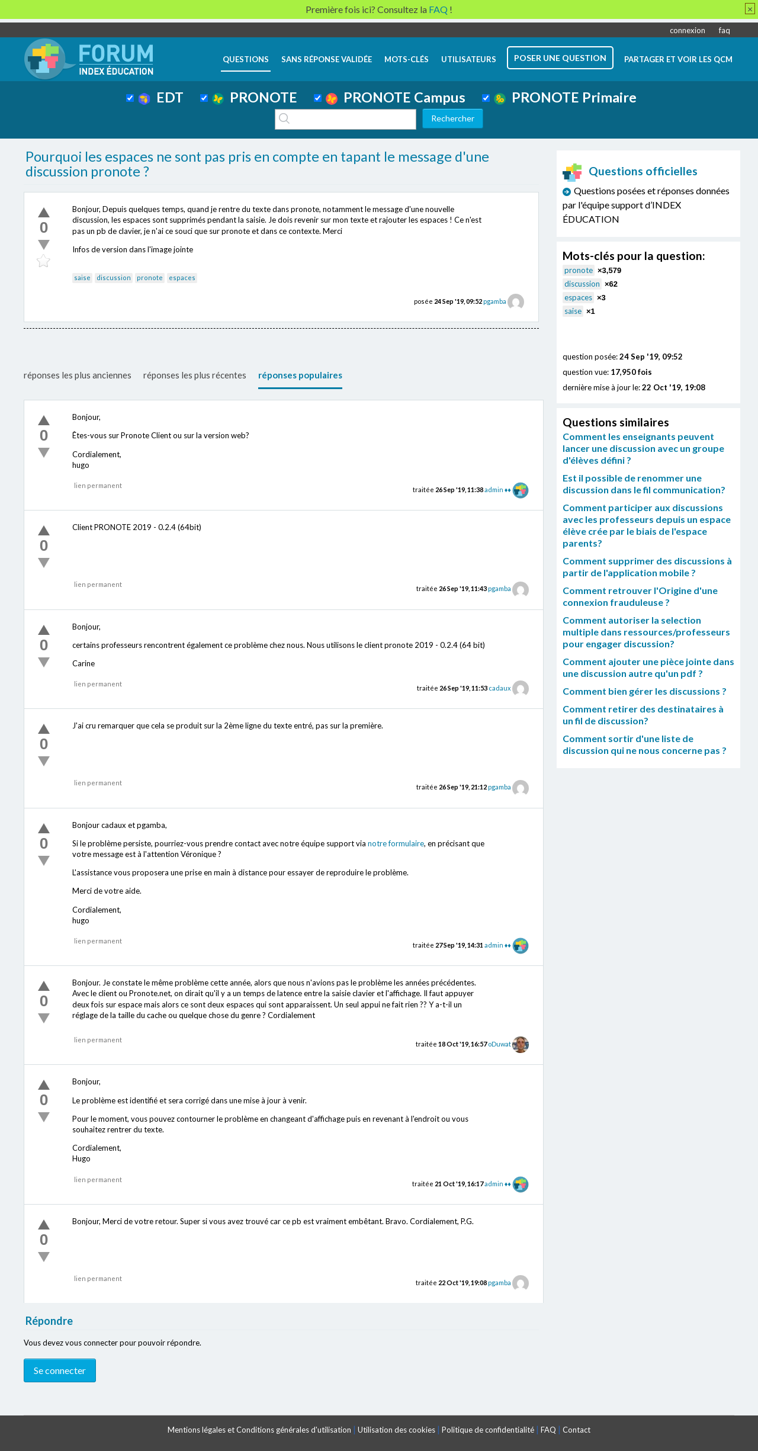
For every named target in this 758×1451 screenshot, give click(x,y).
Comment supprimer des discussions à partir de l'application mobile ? (647, 566)
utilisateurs (468, 59)
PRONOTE (254, 97)
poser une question (560, 58)
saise (82, 277)
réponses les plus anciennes (77, 375)
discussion (114, 277)
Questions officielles (630, 171)
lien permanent (98, 485)
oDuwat (499, 1044)
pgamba (494, 301)
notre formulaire (396, 843)
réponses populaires (300, 375)
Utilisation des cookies (396, 1429)
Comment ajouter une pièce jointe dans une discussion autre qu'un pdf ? (648, 667)
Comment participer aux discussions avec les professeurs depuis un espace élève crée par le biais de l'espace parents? (647, 525)
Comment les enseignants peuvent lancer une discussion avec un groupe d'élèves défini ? (643, 448)
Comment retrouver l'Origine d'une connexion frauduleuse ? (640, 596)
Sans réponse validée (326, 59)
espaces (182, 277)
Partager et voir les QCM (678, 59)
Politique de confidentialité (488, 1429)
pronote (150, 277)
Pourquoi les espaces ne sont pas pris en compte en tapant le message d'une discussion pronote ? (257, 164)
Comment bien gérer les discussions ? (645, 690)
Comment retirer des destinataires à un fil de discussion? (643, 714)
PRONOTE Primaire (565, 97)
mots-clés (406, 59)
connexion (687, 30)
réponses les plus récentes (194, 375)
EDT (161, 97)
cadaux (500, 688)
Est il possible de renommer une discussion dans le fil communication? (644, 483)
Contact (576, 1429)
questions (246, 59)
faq (724, 30)
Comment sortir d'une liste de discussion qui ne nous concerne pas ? (645, 744)
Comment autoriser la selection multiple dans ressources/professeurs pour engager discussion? (646, 631)
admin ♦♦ (497, 489)
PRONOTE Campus (395, 97)
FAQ (548, 1429)
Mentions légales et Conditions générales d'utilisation (259, 1429)
